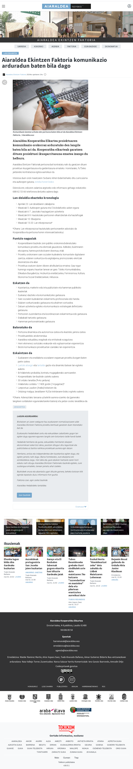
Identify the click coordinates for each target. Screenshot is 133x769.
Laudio (18, 577)
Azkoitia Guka (15, 745)
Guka (20, 748)
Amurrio (29, 582)
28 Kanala (91, 752)
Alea (48, 741)
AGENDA (55, 46)
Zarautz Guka (59, 752)
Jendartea (19, 407)
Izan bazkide (24, 495)
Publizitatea (62, 686)
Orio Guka (121, 748)
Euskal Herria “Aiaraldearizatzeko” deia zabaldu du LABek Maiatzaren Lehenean (98, 568)
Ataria (100, 741)
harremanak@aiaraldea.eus (66, 641)
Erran (53, 745)
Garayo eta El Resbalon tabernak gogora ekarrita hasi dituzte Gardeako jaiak (55, 567)
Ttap (76, 758)
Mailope (74, 748)
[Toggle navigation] (3, 6)
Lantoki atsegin (25, 365)
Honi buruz (33, 686)
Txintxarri (42, 752)
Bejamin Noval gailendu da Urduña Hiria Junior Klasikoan (119, 565)
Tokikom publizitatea (66, 762)
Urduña (114, 580)
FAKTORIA (71, 46)
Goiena (99, 745)
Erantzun (81, 506)
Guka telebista (34, 748)
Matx (57, 758)
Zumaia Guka (76, 752)
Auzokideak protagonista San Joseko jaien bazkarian (33, 564)
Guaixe (10, 748)
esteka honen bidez (44, 182)
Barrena (30, 745)
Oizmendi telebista (102, 748)
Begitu (42, 745)
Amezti (58, 741)
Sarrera (22, 46)
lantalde (41, 365)
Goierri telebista (116, 745)
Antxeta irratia (85, 741)
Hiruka (49, 748)
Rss (103, 686)
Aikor (29, 741)
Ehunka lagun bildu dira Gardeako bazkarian (11, 564)
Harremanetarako (90, 686)
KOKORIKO (38, 46)
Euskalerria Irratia (70, 745)
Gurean (66, 758)
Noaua (85, 748)
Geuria (88, 745)
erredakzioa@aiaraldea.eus (66, 645)
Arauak (75, 686)
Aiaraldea (17, 741)
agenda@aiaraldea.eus (66, 650)
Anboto (69, 741)
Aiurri (39, 741)
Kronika (62, 748)
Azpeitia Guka (114, 741)
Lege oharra (47, 686)
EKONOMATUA (111, 46)
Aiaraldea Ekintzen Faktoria (66, 40)
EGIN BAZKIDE (90, 46)
